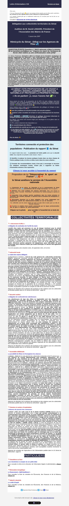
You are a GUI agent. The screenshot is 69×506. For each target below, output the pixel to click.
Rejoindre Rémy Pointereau (30, 490)
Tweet (41, 490)
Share (47, 490)
